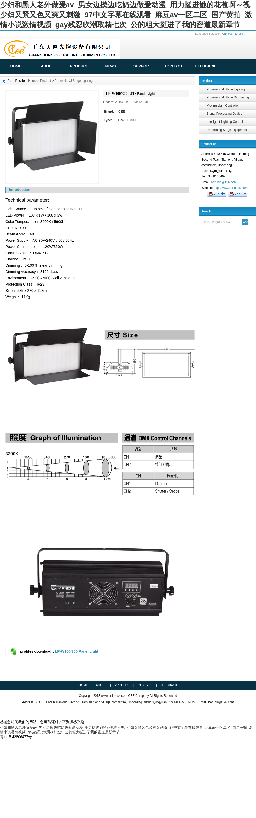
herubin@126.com (224, 182)
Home (32, 81)
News (110, 66)
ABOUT (47, 66)
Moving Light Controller (223, 105)
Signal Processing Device (224, 113)
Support (142, 66)
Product (79, 66)
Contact (174, 66)
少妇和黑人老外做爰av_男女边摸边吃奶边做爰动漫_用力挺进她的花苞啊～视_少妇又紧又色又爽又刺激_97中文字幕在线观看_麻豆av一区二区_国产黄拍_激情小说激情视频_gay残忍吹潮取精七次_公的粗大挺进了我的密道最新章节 (127, 15)
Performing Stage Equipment (227, 130)
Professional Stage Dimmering (228, 97)
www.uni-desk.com (114, 696)
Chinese (227, 33)
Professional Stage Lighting (226, 89)
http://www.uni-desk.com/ (230, 188)
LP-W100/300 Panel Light (76, 651)
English (240, 33)
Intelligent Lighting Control (225, 122)
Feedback (168, 685)
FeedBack (205, 66)
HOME (15, 66)
